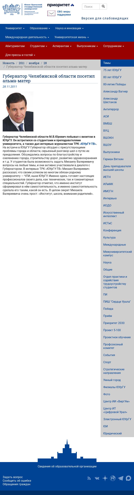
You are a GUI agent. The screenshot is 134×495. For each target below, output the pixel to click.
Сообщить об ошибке (17, 480)
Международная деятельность (27, 37)
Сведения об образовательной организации (67, 466)
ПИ (105, 294)
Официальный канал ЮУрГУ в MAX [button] (128, 478)
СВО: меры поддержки (64, 13)
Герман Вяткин (113, 159)
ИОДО (107, 205)
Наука (107, 262)
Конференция (112, 230)
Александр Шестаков (110, 100)
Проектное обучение (117, 337)
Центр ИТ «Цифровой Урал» (115, 410)
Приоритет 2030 (114, 323)
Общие (107, 269)
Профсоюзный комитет (113, 346)
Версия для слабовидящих (105, 18)
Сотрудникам (113, 46)
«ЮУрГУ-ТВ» (88, 144)
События (109, 355)
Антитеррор (111, 109)
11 (8, 86)
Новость (8, 63)
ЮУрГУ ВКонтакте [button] (97, 478)
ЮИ (105, 426)
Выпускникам (87, 46)
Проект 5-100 (112, 330)
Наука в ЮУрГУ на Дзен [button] (105, 478)
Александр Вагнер (115, 91)
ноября (34, 63)
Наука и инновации (69, 28)
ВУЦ (106, 130)
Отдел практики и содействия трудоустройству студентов (115, 282)
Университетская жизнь (71, 37)
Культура (109, 237)
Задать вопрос (13, 477)
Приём (107, 316)
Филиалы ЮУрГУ (114, 387)
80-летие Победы (114, 84)
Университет (14, 28)
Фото (106, 394)
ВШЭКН (108, 137)
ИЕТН (107, 177)
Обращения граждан (16, 484)
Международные (114, 244)
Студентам (38, 46)
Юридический (112, 433)
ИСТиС (107, 223)
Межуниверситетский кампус (117, 253)
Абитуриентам (15, 46)
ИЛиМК (108, 184)
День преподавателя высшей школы (117, 168)
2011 (21, 63)
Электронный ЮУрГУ (117, 419)
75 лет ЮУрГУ (112, 70)
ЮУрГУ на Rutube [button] (113, 478)
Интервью (110, 198)
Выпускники (111, 152)
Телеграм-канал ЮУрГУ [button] (120, 478)
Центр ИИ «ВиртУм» (116, 401)
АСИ (106, 116)
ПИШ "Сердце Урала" (117, 301)
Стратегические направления (113, 371)
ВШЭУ (107, 145)
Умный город (112, 380)
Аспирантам (62, 46)
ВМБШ (107, 123)
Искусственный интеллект (113, 214)
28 (45, 63)
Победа (108, 308)
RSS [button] (89, 478)
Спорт (107, 362)
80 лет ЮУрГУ (112, 77)
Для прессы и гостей (20, 55)
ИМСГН (108, 191)
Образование (40, 28)
